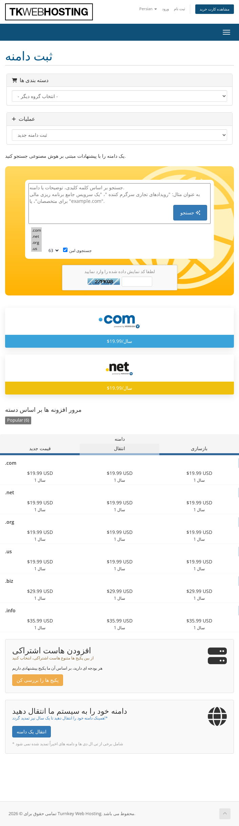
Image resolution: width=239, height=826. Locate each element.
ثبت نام (179, 8)
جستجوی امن (77, 250)
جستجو (190, 212)
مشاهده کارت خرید (215, 9)
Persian (148, 8)
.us (36, 249)
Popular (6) (18, 420)
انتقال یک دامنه (31, 731)
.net (36, 236)
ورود (165, 8)
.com (36, 230)
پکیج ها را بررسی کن (38, 680)
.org (36, 242)
